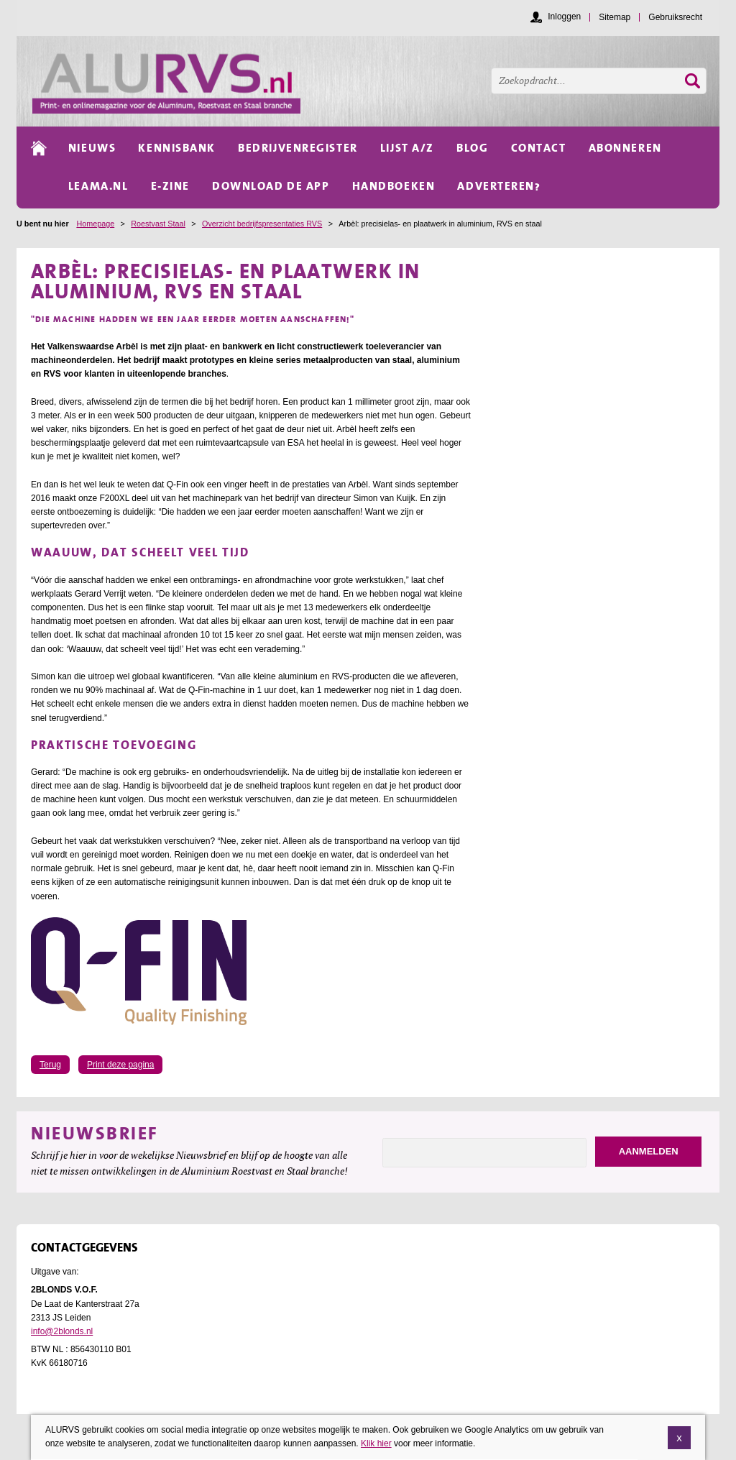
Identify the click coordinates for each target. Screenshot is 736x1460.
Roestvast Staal (158, 223)
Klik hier (376, 1451)
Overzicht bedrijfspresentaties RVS (262, 223)
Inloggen (564, 17)
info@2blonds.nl (62, 1331)
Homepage (95, 223)
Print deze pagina (120, 1065)
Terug (50, 1065)
